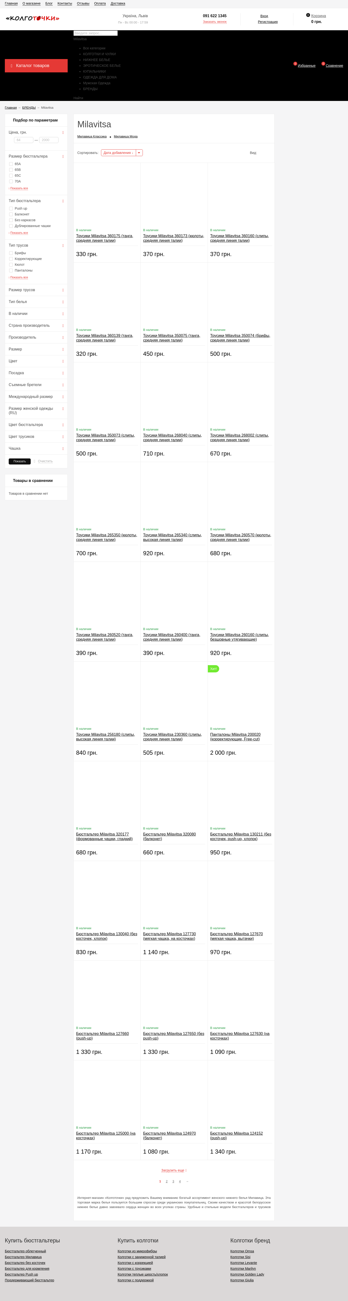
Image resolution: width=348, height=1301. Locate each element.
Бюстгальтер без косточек (25, 1263)
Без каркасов (22, 220)
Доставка (118, 3)
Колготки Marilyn (243, 1269)
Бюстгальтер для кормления (27, 1269)
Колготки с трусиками (134, 1269)
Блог (49, 3)
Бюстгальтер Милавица (23, 1257)
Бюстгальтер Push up (21, 1274)
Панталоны (21, 270)
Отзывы (83, 3)
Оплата (100, 3)
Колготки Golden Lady (247, 1274)
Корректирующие (25, 259)
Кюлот (17, 264)
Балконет (19, 214)
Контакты (65, 3)
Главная (11, 3)
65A (15, 164)
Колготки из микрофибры (137, 1251)
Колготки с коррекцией (135, 1263)
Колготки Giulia (242, 1280)
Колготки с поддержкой (136, 1280)
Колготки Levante (243, 1263)
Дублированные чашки (30, 226)
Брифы (17, 253)
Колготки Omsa (242, 1251)
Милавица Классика (92, 136)
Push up (18, 208)
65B (15, 170)
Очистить (45, 461)
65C (15, 175)
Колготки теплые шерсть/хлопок (143, 1274)
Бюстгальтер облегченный (25, 1251)
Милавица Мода (126, 136)
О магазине (31, 3)
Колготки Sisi (240, 1257)
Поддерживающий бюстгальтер (29, 1280)
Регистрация (268, 22)
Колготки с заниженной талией (142, 1257)
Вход (264, 16)
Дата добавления (118, 153)
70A (15, 181)
